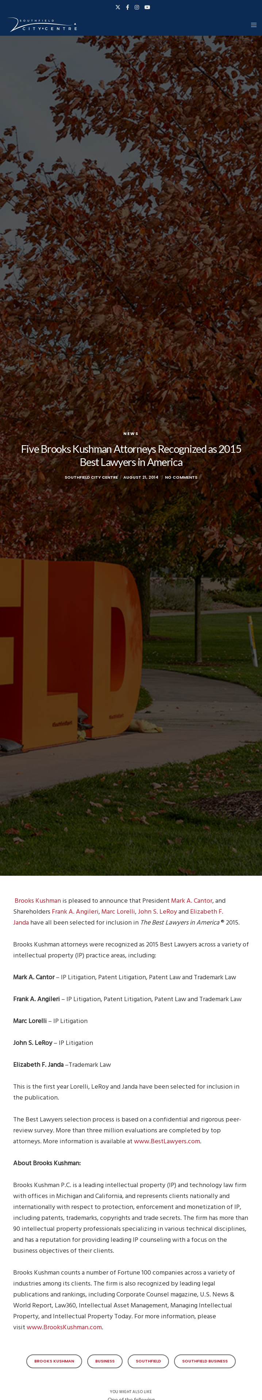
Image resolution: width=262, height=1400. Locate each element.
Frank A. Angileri (75, 911)
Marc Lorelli (118, 911)
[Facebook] (127, 7)
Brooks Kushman (38, 900)
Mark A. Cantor (191, 900)
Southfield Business (205, 1361)
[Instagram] (137, 7)
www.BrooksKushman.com (64, 1327)
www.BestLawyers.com (167, 1141)
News (131, 433)
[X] (117, 7)
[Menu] (252, 25)
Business (105, 1361)
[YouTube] (147, 7)
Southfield (148, 1361)
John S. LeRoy (157, 911)
